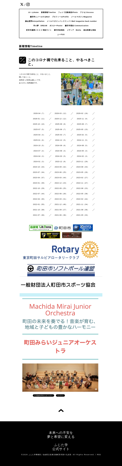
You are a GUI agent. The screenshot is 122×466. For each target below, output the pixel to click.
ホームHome (33, 12)
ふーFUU (61, 34)
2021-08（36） (82, 210)
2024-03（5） (61, 156)
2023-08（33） (82, 167)
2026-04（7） (39, 113)
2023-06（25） (61, 172)
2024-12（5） (61, 140)
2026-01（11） (39, 119)
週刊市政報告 (59, 30)
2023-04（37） (39, 178)
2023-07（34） (39, 172)
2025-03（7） (61, 135)
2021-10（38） (39, 210)
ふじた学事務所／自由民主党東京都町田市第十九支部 (50, 455)
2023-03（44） (61, 178)
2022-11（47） (82, 183)
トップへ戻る (61, 410)
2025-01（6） (39, 140)
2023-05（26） (82, 172)
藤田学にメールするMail (40, 17)
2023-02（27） (82, 178)
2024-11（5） (82, 140)
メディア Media (74, 30)
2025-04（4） (39, 135)
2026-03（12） (61, 113)
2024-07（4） (39, 151)
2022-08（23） (82, 188)
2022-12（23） (61, 183)
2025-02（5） (82, 135)
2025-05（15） (82, 129)
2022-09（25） (61, 188)
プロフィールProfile (60, 17)
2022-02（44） (82, 199)
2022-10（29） (39, 188)
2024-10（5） (39, 145)
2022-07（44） (39, 194)
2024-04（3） (39, 156)
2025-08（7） (82, 124)
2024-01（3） (39, 161)
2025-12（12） (61, 119)
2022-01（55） (39, 204)
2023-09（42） (61, 167)
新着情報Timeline (48, 12)
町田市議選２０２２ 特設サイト (39, 30)
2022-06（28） (61, 194)
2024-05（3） (82, 151)
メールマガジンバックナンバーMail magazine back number (72, 21)
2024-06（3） (61, 151)
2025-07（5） (39, 129)
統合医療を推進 (89, 30)
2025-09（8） (61, 124)
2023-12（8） (61, 161)
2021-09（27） (61, 210)
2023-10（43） (39, 167)
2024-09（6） (61, 145)
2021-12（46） (61, 204)
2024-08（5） (82, 145)
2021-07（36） (39, 215)
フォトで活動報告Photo (68, 12)
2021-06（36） (61, 215)
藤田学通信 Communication (76, 26)
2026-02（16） (82, 113)
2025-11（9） (82, 119)
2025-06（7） (61, 129)
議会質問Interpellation (34, 21)
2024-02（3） (82, 156)
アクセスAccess (87, 12)
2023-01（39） (39, 183)
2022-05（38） (82, 194)
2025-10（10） (39, 124)
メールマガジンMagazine (81, 17)
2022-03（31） (61, 199)
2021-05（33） (82, 215)
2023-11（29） (82, 161)
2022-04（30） (39, 199)
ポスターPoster (56, 26)
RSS (99, 455)
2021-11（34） (82, 204)
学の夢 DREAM (40, 26)
